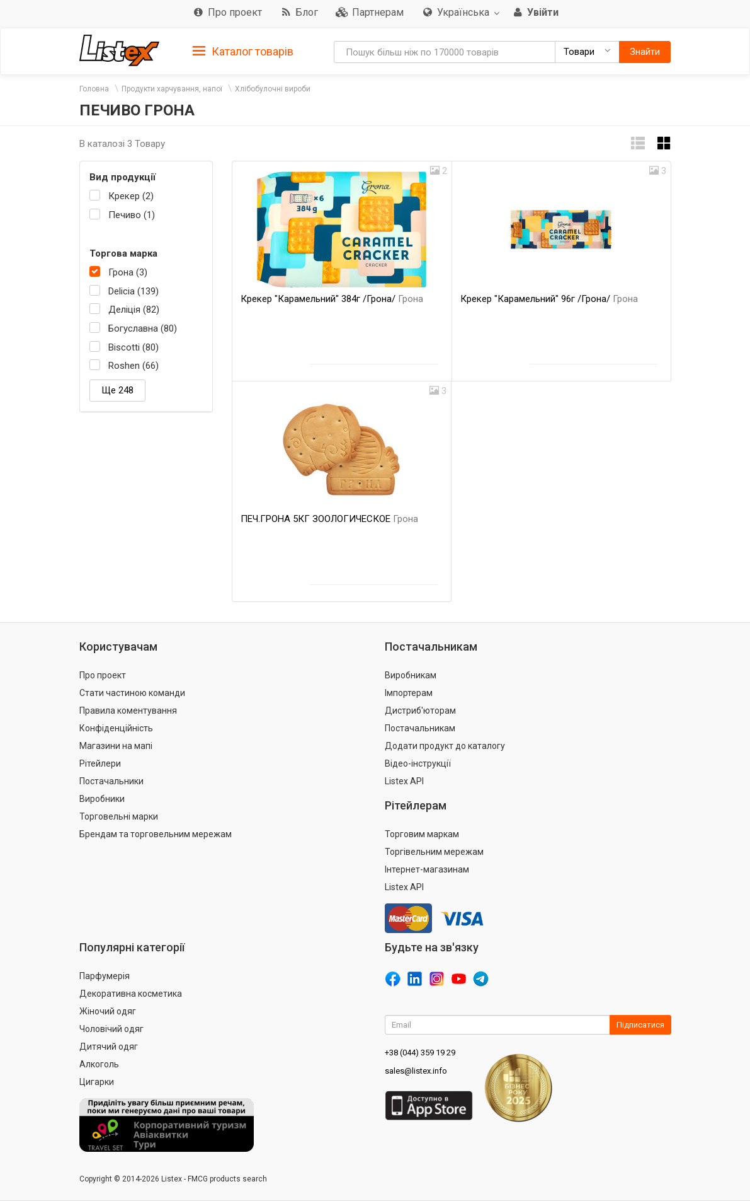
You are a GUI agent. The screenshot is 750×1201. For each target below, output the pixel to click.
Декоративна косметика (130, 994)
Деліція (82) (133, 309)
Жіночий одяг (107, 1011)
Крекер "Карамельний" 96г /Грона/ (549, 299)
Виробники (102, 799)
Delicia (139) (133, 291)
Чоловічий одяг (111, 1029)
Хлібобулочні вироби (272, 88)
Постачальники (111, 781)
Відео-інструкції (418, 763)
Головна (94, 88)
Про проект (102, 675)
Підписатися (640, 1025)
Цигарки (96, 1082)
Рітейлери (100, 763)
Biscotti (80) (133, 347)
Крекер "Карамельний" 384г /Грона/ (332, 299)
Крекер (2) (131, 196)
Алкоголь (99, 1064)
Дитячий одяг (108, 1046)
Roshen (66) (133, 365)
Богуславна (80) (142, 328)
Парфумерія (104, 976)
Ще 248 (117, 390)
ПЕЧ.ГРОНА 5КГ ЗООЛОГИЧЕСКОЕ (329, 519)
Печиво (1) (131, 215)
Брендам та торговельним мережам (155, 834)
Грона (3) (127, 272)
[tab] (243, 50)
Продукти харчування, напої (172, 88)
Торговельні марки (118, 816)
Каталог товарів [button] (243, 52)
